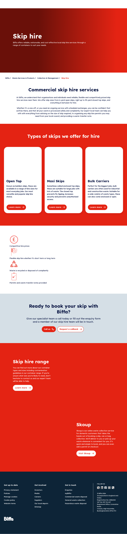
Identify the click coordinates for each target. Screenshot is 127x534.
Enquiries (68, 490)
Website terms (10, 504)
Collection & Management (48, 78)
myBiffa (68, 493)
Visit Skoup (85, 453)
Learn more (15, 207)
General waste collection (75, 500)
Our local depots (41, 504)
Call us (47, 329)
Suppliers (38, 500)
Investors (38, 490)
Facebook (104, 487)
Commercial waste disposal (76, 497)
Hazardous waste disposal (75, 504)
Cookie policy (9, 500)
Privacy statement (11, 490)
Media (37, 493)
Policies (7, 493)
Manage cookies (10, 497)
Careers (38, 497)
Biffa (7, 78)
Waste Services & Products (23, 78)
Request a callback (69, 329)
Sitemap (38, 507)
